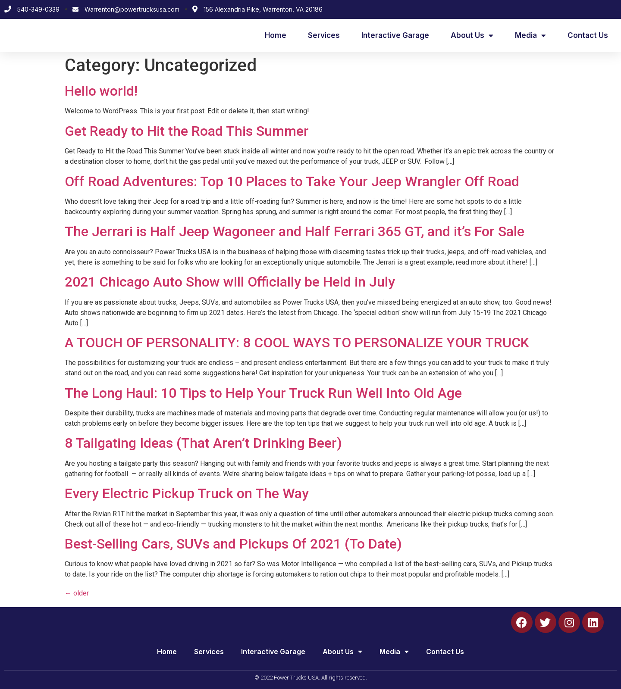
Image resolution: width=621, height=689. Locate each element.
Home (275, 35)
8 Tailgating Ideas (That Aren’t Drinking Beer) (203, 443)
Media (530, 36)
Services (324, 35)
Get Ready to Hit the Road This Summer (187, 131)
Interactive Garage (395, 35)
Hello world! (101, 91)
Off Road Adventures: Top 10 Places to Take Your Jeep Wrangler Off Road (292, 181)
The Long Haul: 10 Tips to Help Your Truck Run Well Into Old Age (263, 393)
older (77, 593)
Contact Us (588, 35)
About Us (472, 36)
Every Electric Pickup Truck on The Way (187, 493)
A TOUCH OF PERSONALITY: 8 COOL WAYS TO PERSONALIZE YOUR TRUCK (297, 342)
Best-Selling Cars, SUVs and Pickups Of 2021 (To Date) (233, 544)
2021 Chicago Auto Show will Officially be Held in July (230, 282)
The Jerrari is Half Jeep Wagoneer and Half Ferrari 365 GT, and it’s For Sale (294, 231)
